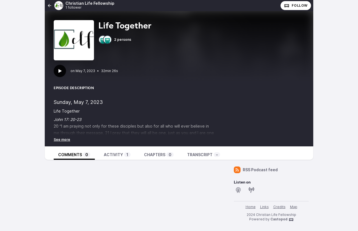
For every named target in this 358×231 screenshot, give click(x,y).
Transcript (203, 154)
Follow (296, 5)
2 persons (114, 39)
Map (293, 207)
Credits (279, 207)
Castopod (282, 219)
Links (264, 207)
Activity (117, 154)
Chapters (159, 154)
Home (251, 207)
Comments (74, 154)
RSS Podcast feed (256, 169)
